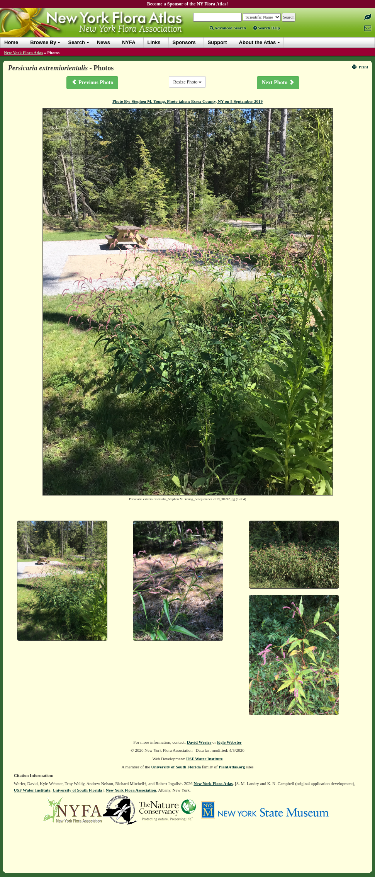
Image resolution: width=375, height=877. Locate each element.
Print (360, 67)
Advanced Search (228, 28)
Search (76, 42)
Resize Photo (187, 82)
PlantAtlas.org (232, 767)
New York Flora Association (131, 790)
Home (11, 42)
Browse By (43, 42)
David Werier (199, 742)
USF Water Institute (204, 758)
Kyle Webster (229, 742)
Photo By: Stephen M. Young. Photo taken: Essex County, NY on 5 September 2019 (187, 101)
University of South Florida (176, 767)
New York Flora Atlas (23, 52)
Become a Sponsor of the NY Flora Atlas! (187, 4)
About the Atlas (257, 42)
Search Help (266, 28)
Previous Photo (92, 82)
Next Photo (278, 82)
